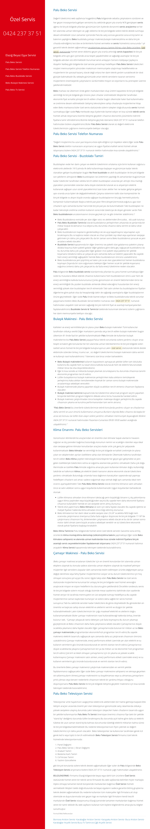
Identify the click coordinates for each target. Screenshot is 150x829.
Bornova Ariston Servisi (64, 819)
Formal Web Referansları (63, 813)
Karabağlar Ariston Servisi (88, 819)
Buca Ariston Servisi (134, 819)
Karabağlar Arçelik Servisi (65, 822)
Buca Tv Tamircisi (86, 822)
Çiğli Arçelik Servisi (103, 822)
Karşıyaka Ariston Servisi (112, 819)
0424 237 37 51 (22, 33)
